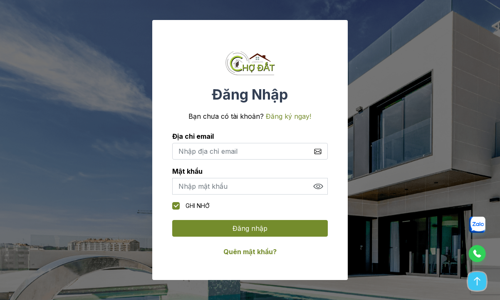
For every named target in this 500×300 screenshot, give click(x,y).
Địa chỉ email (193, 136)
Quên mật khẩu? (250, 252)
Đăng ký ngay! (288, 116)
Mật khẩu (187, 171)
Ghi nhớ (191, 206)
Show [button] (318, 186)
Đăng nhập (250, 228)
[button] (476, 228)
